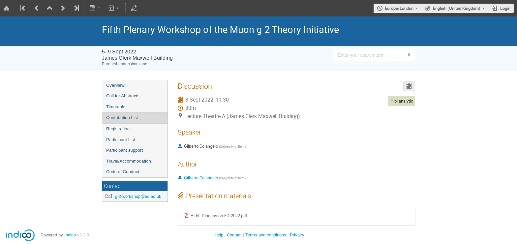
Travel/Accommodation (128, 161)
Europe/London (399, 8)
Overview (115, 85)
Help (219, 235)
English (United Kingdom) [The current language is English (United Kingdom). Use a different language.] (456, 8)
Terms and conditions (265, 235)
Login (505, 8)
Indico (70, 235)
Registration (118, 128)
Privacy (297, 235)
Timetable (115, 106)
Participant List (120, 139)
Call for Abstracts (122, 95)
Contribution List (122, 117)
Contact (234, 235)
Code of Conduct (122, 171)
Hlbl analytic (401, 101)
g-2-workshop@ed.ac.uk (138, 196)
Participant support (124, 150)
